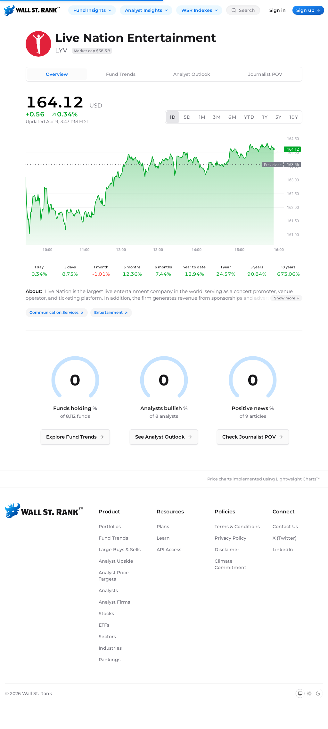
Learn (163, 538)
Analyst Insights (146, 10)
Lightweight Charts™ (298, 478)
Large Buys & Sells (120, 549)
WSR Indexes (199, 10)
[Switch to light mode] (309, 693)
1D (173, 117)
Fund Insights (92, 10)
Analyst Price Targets (114, 576)
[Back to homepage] (32, 10)
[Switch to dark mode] (318, 693)
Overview (57, 74)
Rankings (109, 659)
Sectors (107, 636)
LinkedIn (283, 549)
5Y (278, 117)
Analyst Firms (114, 602)
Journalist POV (265, 74)
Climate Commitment (230, 564)
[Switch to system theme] (300, 693)
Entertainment (111, 312)
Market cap (92, 50)
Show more (287, 298)
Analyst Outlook (191, 74)
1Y (265, 117)
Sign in (277, 10)
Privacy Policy (230, 538)
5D (187, 117)
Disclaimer (227, 549)
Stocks (106, 613)
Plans (163, 526)
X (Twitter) (285, 538)
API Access (169, 549)
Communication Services (56, 312)
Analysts (108, 590)
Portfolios (110, 526)
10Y (294, 117)
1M (202, 117)
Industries (110, 648)
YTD (249, 117)
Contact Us (285, 526)
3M (217, 117)
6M (232, 117)
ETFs (104, 625)
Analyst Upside (116, 561)
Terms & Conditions (237, 526)
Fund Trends (120, 74)
